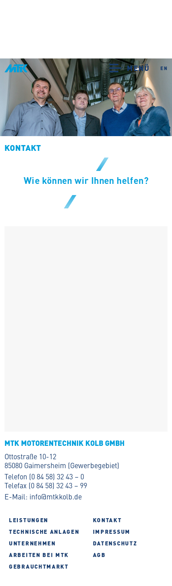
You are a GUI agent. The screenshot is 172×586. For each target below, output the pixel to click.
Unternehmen (32, 543)
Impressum (111, 532)
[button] (117, 67)
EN (164, 68)
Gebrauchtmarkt (39, 566)
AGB (99, 555)
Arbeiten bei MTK (39, 555)
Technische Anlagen (44, 532)
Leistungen (28, 520)
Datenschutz (115, 543)
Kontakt (107, 520)
